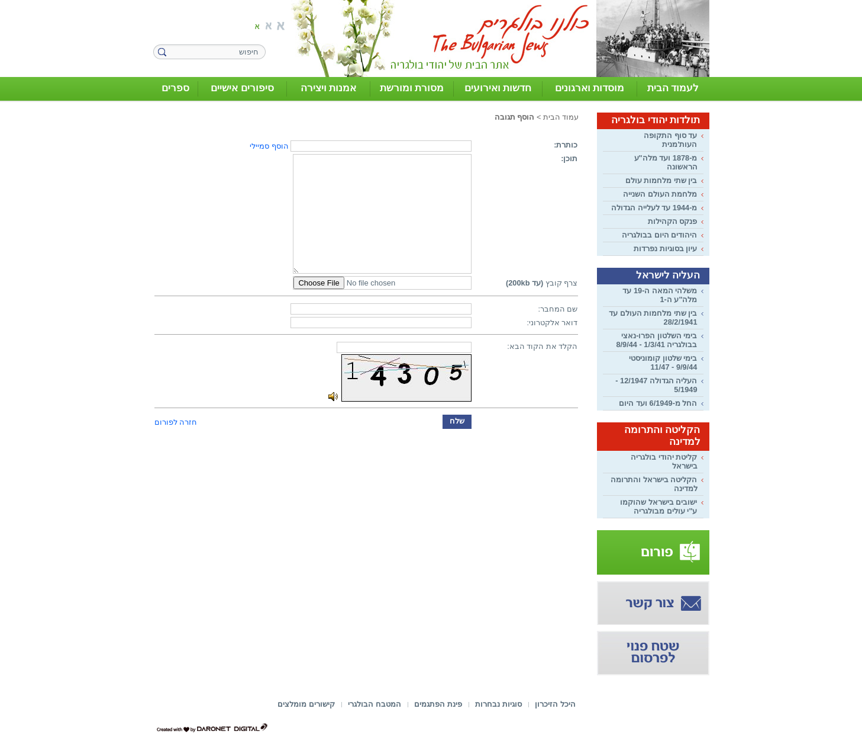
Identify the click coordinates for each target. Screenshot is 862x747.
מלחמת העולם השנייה (660, 194)
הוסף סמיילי (269, 146)
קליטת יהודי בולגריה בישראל (664, 461)
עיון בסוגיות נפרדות (665, 248)
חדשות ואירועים (498, 88)
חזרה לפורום (176, 422)
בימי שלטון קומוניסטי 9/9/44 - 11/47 (663, 362)
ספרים (175, 88)
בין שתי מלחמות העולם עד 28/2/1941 (653, 317)
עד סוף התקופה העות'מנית (670, 140)
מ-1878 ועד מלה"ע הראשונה (666, 162)
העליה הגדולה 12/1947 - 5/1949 (656, 385)
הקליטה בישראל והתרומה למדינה (654, 484)
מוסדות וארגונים (590, 88)
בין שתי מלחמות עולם (661, 180)
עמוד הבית (561, 117)
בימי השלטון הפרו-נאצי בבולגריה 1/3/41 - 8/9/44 (656, 340)
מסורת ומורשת (412, 88)
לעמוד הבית (673, 88)
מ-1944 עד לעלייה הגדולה (654, 207)
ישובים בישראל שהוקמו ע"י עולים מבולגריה (658, 506)
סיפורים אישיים (242, 88)
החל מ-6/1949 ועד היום (658, 403)
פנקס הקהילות (673, 221)
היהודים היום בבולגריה (659, 234)
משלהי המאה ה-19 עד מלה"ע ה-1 (659, 295)
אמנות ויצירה (329, 88)
